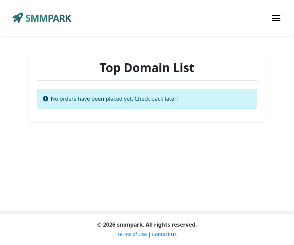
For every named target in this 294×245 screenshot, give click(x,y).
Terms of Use (132, 234)
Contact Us (164, 234)
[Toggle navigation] (276, 18)
